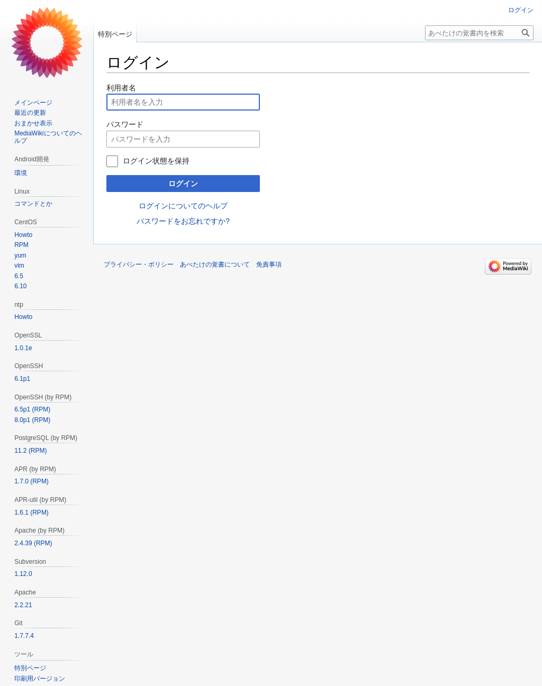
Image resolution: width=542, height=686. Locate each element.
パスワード (124, 124)
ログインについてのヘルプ (183, 206)
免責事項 (269, 264)
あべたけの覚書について (215, 264)
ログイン (183, 183)
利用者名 (121, 88)
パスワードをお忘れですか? (183, 221)
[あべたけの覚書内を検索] (479, 32)
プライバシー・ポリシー (139, 264)
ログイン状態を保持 (156, 161)
